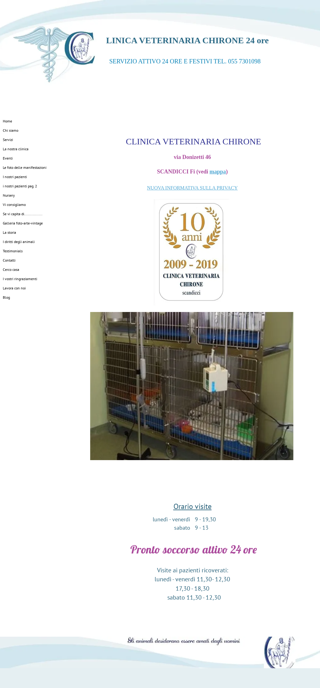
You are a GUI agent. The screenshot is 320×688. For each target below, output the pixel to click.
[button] (191, 386)
